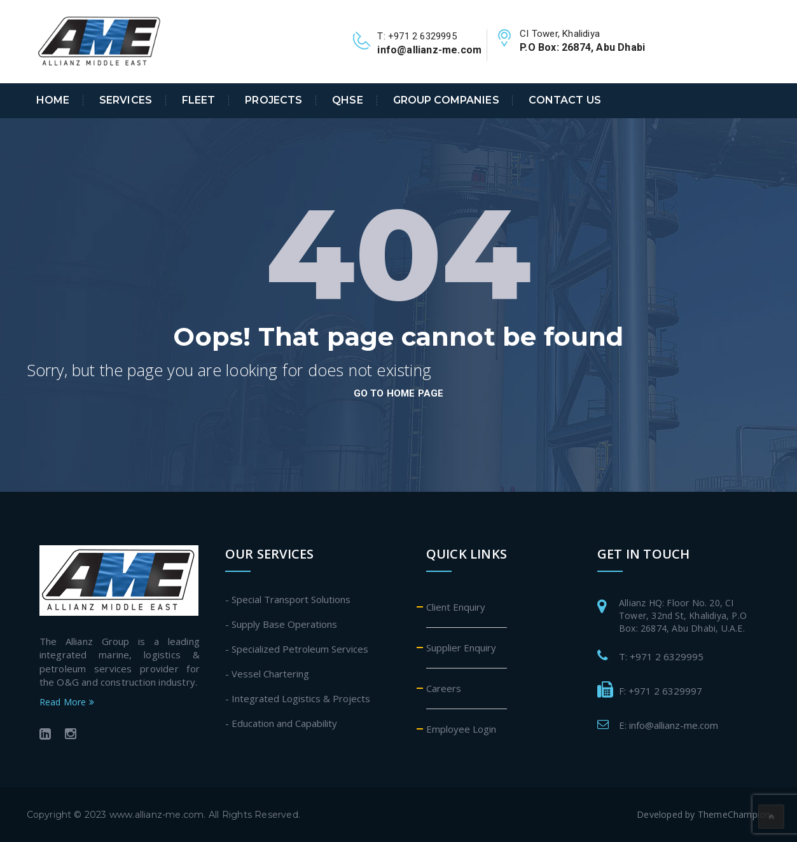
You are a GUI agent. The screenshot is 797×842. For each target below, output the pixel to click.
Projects (273, 100)
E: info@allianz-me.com (668, 725)
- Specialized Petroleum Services (296, 648)
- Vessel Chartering (267, 673)
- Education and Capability (281, 723)
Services (125, 100)
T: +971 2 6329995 (661, 656)
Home (53, 100)
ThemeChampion (734, 814)
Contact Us (564, 100)
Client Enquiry (455, 607)
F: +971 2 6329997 (660, 690)
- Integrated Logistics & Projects (297, 698)
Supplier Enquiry (461, 647)
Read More (66, 702)
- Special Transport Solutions (287, 599)
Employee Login (461, 729)
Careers (443, 688)
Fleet (199, 100)
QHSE (347, 100)
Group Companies (446, 100)
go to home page (399, 393)
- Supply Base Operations (281, 624)
